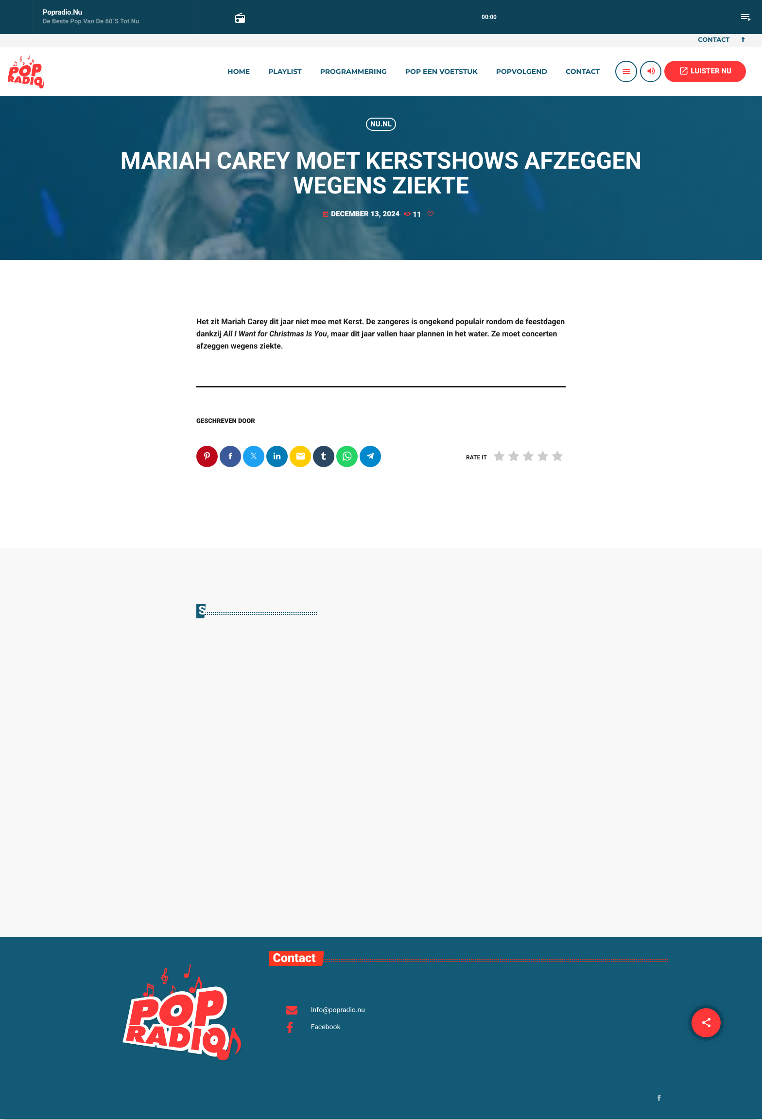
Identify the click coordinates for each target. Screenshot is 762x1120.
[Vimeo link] (26, 71)
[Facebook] (743, 40)
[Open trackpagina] (239, 17)
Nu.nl (381, 124)
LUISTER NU (705, 71)
